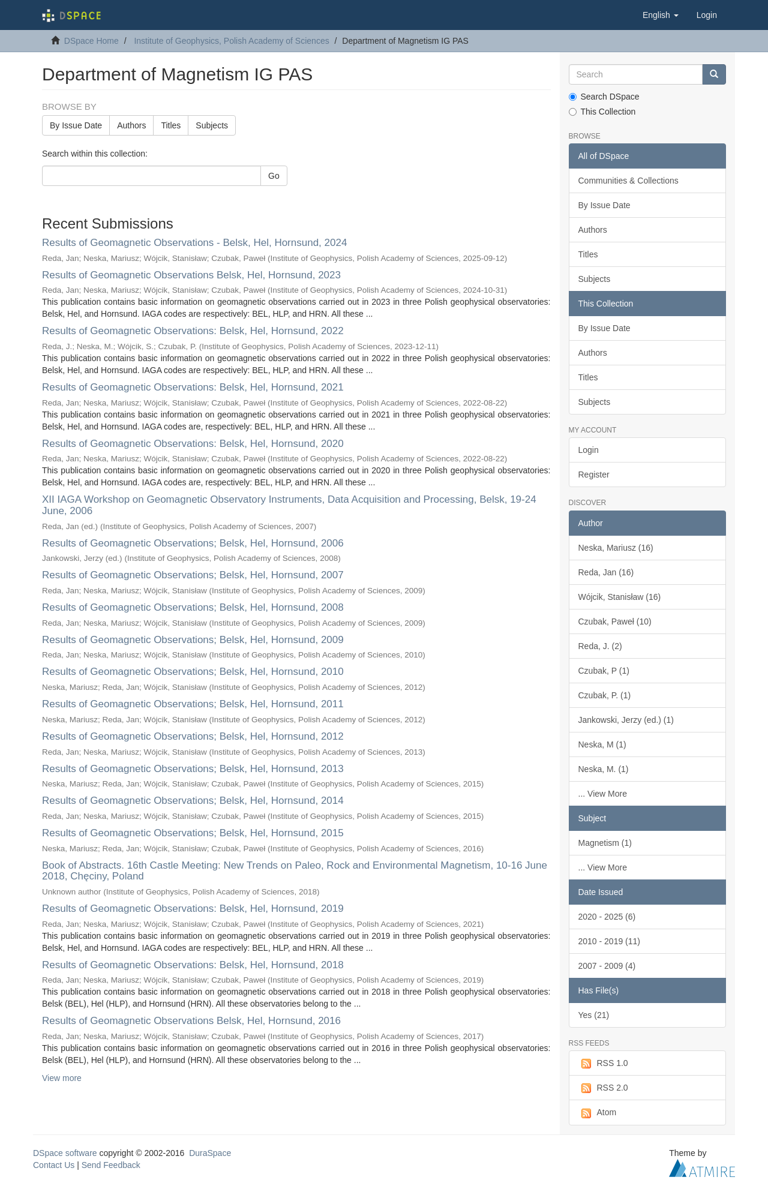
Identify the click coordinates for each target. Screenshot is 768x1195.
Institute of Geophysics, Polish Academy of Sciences (231, 41)
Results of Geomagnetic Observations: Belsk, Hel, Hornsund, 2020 (193, 443)
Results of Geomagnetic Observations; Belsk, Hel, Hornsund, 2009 (193, 639)
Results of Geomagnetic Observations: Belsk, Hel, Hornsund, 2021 (193, 387)
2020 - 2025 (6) (607, 916)
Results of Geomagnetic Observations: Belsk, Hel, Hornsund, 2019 (193, 908)
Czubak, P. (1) (604, 695)
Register (594, 474)
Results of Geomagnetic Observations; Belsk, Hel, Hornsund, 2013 (193, 768)
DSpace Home (91, 41)
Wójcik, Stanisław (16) (619, 597)
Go (274, 176)
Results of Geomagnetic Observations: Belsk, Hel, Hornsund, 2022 (193, 331)
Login (588, 450)
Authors (131, 125)
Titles (171, 125)
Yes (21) (594, 1015)
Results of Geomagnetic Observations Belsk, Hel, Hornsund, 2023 (191, 275)
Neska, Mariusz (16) (615, 548)
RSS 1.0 (603, 1063)
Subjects (212, 125)
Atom (597, 1112)
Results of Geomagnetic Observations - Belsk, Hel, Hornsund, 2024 (194, 242)
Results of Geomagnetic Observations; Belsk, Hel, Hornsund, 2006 (193, 543)
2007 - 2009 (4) (607, 966)
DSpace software (65, 1153)
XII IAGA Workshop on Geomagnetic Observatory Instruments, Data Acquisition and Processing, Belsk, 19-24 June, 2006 (289, 505)
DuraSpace (210, 1153)
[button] (661, 15)
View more (62, 1078)
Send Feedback (111, 1165)
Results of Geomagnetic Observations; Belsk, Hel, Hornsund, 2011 (193, 704)
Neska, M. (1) (603, 769)
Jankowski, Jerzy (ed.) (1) (626, 720)
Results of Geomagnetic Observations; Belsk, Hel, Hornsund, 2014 (193, 800)
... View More (602, 793)
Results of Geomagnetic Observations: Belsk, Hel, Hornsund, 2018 (193, 965)
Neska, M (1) (602, 744)
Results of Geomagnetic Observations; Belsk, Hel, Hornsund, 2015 (193, 833)
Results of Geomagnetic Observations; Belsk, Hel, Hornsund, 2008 (193, 607)
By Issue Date (76, 125)
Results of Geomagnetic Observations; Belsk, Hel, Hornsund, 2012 (193, 736)
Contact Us (53, 1165)
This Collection (602, 111)
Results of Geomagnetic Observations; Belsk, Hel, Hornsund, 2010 (193, 671)
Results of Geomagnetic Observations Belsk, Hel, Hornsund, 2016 (191, 1020)
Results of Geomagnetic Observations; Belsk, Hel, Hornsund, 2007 (193, 575)
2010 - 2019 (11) (609, 941)
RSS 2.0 (603, 1088)
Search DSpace (604, 96)
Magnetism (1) (605, 843)
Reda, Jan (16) (606, 572)
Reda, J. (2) (600, 646)
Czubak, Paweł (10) (615, 621)
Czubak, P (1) (603, 670)
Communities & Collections (628, 180)
